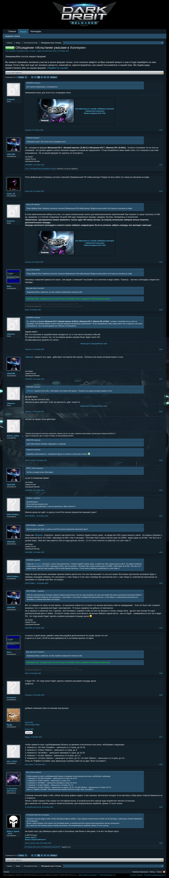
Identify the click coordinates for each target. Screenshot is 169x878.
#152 (160, 552)
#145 (160, 310)
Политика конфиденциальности (155, 875)
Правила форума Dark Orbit (94, 113)
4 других (54, 168)
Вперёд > (54, 77)
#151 (160, 516)
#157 (160, 737)
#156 (160, 695)
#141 (160, 130)
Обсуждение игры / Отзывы (26, 51)
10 (45, 77)
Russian (6, 872)
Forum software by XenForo (21, 875)
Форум (23, 32)
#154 (160, 628)
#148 (160, 411)
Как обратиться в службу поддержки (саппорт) (94, 109)
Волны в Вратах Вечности (35, 840)
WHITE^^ (58, 847)
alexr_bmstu (12, 761)
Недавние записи (12, 36)
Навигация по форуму (89, 344)
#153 (160, 583)
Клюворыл (11, 698)
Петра (55, 51)
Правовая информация (140, 872)
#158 (160, 764)
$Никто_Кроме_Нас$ (13, 832)
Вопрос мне (102, 344)
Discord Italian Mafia (32, 725)
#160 (160, 843)
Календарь (36, 31)
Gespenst (11, 99)
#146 (160, 349)
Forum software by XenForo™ (58, 875)
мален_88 (11, 194)
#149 (160, 460)
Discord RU (29, 722)
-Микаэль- (11, 334)
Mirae (9, 286)
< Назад (21, 77)
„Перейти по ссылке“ (57, 68)
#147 (160, 379)
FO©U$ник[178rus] (35, 168)
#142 (160, 165)
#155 (160, 673)
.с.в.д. (27, 168)
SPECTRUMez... (13, 515)
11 (48, 77)
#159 (160, 807)
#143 (160, 191)
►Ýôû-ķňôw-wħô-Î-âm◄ (12, 790)
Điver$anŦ (46, 168)
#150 (160, 490)
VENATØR (11, 154)
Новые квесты (30, 837)
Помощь (152, 872)
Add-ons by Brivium (97, 875)
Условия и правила (136, 875)
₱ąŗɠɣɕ (9, 725)
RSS (164, 872)
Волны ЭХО (29, 729)
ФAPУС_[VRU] (13, 436)
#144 (160, 262)
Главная (12, 31)
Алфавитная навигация (94, 111)
